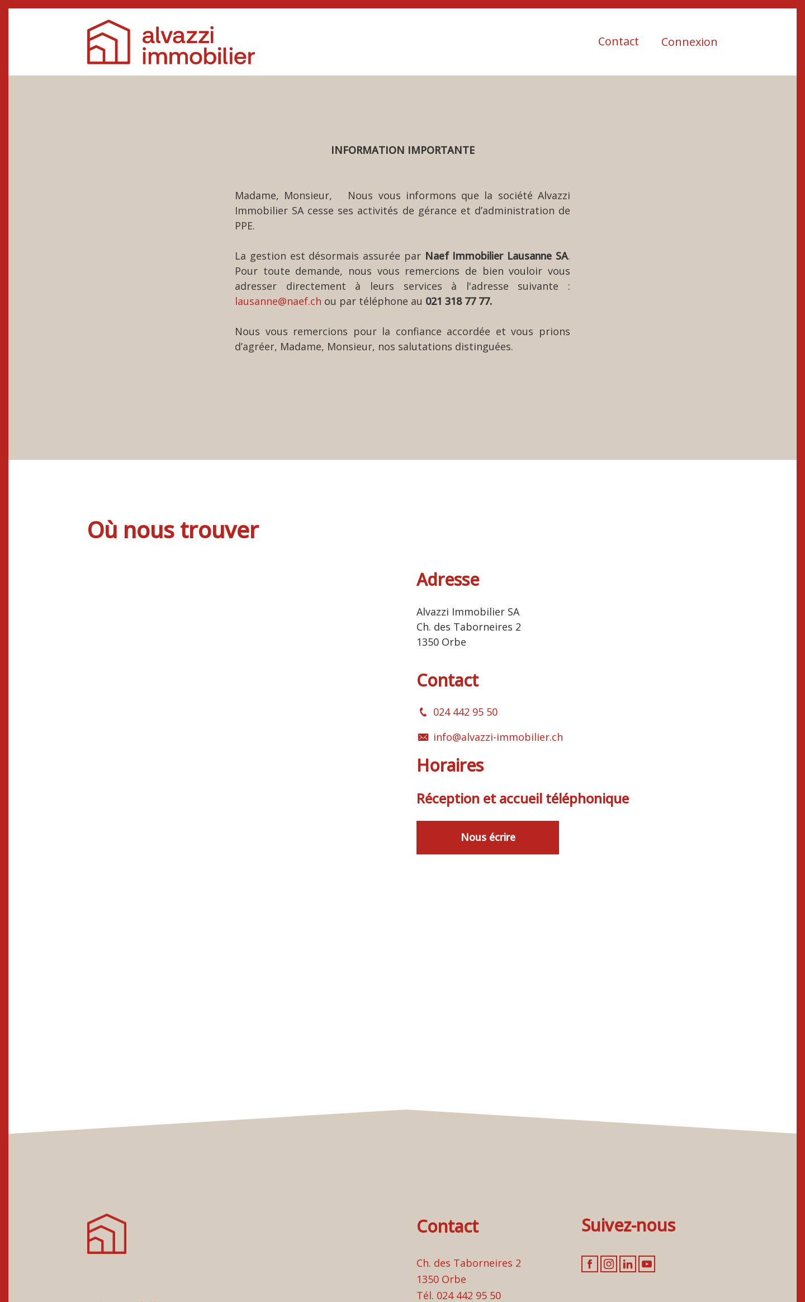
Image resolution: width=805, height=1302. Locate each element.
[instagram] (608, 1264)
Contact (618, 41)
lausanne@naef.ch (278, 301)
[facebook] (589, 1264)
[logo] (171, 42)
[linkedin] (627, 1264)
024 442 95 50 (465, 711)
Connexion (689, 41)
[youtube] (646, 1264)
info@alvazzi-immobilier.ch (498, 737)
